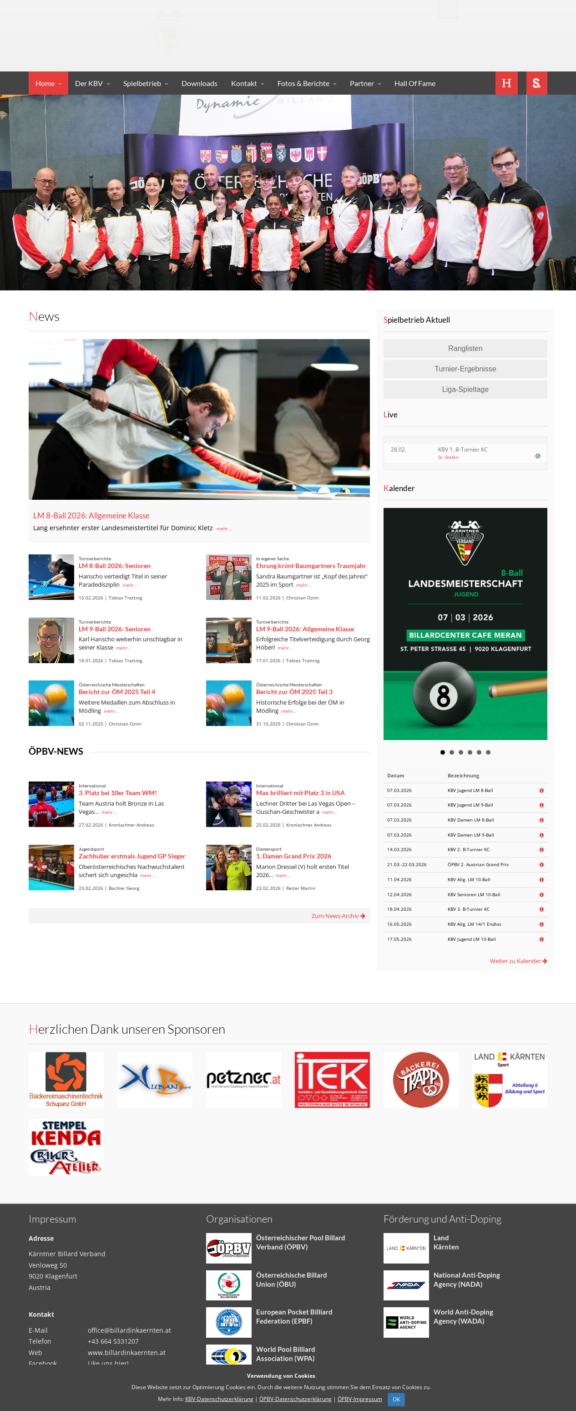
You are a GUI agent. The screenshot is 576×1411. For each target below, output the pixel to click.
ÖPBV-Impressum (360, 1399)
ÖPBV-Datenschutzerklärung (295, 1399)
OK (396, 1399)
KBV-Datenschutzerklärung (219, 1399)
